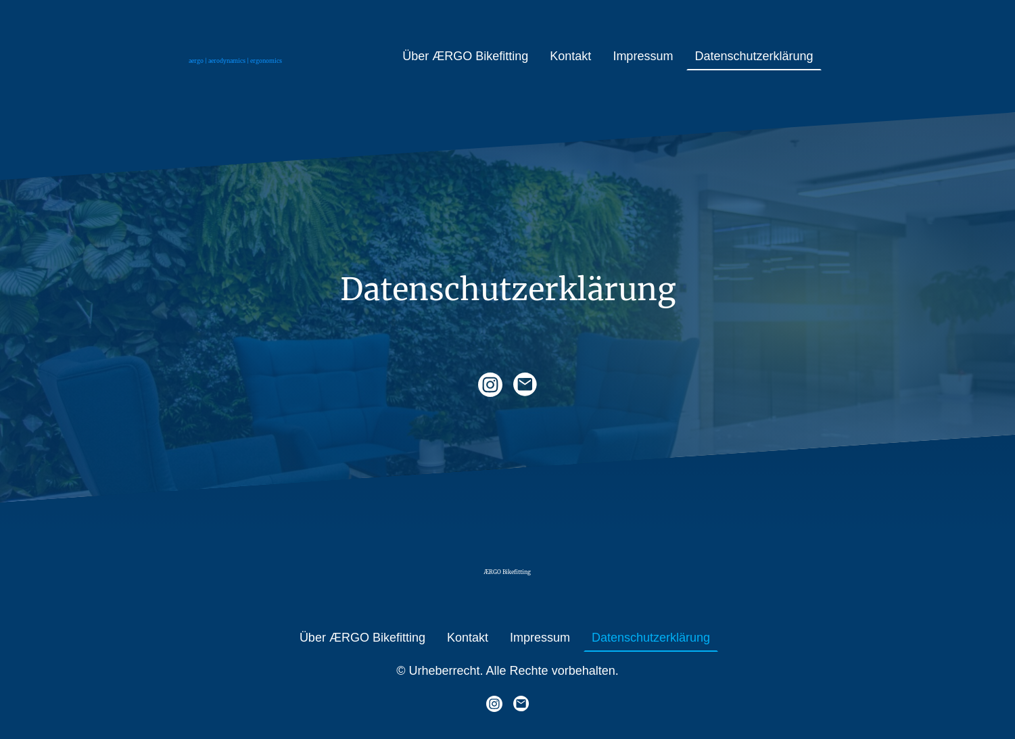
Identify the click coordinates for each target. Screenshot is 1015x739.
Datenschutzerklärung (753, 56)
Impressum (643, 56)
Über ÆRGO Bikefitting (465, 56)
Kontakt (570, 56)
